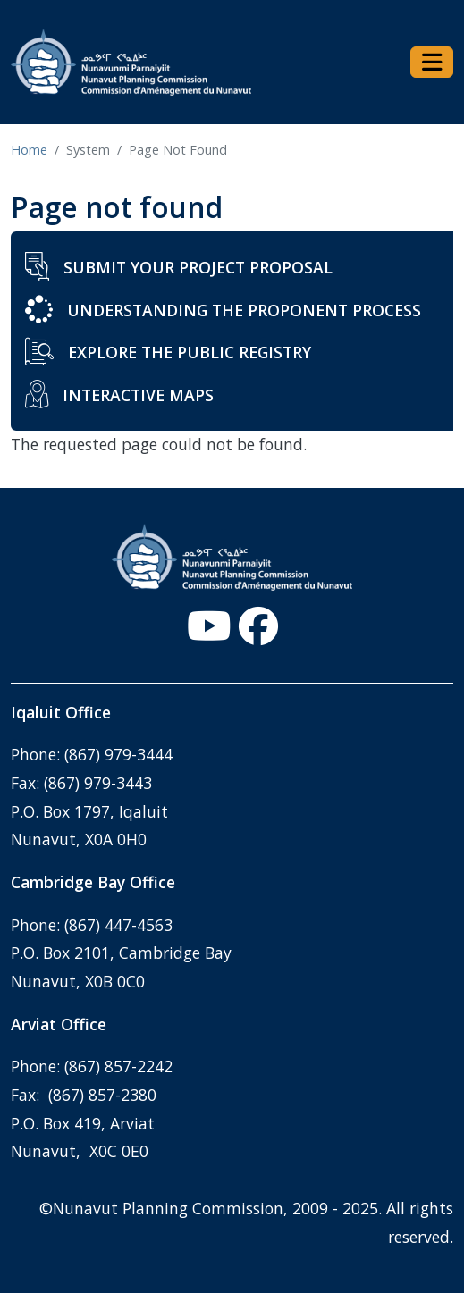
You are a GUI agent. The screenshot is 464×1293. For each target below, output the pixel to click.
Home (29, 149)
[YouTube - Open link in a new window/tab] (209, 626)
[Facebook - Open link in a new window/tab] (258, 626)
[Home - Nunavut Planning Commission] (131, 62)
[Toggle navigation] (431, 62)
